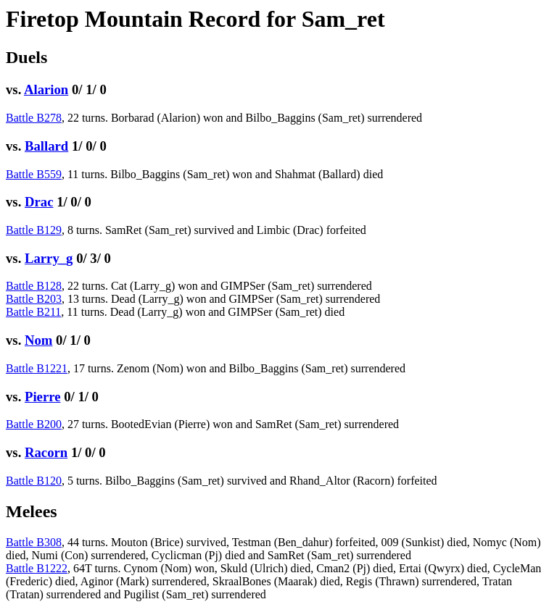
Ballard (46, 146)
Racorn (46, 452)
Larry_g (49, 258)
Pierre (43, 396)
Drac (39, 201)
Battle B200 (34, 424)
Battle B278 (34, 118)
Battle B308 (34, 542)
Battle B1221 (36, 368)
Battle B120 (34, 480)
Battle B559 (34, 174)
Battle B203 (34, 299)
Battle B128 (34, 286)
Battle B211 (33, 312)
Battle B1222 (36, 568)
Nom (38, 340)
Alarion (46, 89)
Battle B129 (34, 230)
